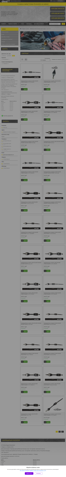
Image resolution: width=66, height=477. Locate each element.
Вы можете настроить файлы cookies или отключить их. (32, 470)
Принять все (29, 473)
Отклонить (38, 473)
